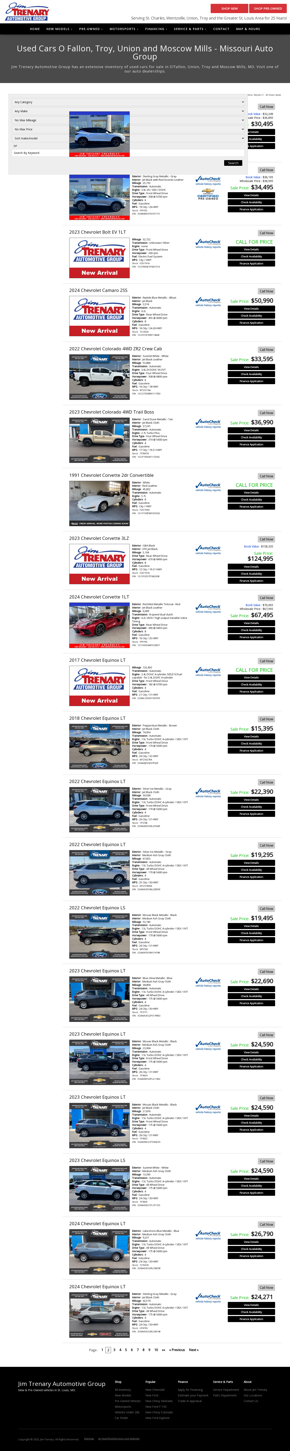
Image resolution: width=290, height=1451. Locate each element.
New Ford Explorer (157, 1419)
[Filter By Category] (34, 108)
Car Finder (121, 1419)
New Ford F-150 (156, 1408)
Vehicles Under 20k (127, 1414)
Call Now (266, 108)
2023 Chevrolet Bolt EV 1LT (97, 233)
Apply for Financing (190, 1391)
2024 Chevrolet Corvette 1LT (99, 598)
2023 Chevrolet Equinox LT (97, 972)
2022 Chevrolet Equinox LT (97, 783)
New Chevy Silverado (159, 1402)
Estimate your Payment (193, 1397)
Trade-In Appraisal (190, 1402)
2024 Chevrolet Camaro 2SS (98, 291)
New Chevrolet (155, 1391)
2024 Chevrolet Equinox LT (97, 1225)
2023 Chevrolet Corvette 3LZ (99, 539)
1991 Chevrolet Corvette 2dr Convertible (111, 476)
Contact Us (251, 1402)
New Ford (151, 1397)
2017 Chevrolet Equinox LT (97, 661)
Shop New (210, 10)
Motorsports (123, 30)
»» (163, 1351)
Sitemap (89, 1440)
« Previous (177, 1351)
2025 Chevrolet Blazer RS (95, 170)
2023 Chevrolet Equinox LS (97, 1162)
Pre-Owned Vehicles (128, 1402)
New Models (57, 30)
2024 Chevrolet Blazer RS (95, 107)
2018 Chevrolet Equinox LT (97, 720)
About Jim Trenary (255, 1391)
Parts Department (225, 1397)
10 (156, 1351)
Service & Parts (189, 30)
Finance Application (251, 147)
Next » (194, 1351)
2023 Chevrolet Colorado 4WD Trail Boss (111, 413)
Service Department (226, 1391)
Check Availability (251, 140)
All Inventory (123, 1391)
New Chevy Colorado (159, 1414)
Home (35, 30)
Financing (154, 30)
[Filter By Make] (34, 117)
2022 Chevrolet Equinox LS (97, 909)
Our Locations (253, 1397)
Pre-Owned (89, 30)
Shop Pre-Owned (262, 10)
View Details (251, 133)
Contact (221, 30)
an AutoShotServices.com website (119, 1440)
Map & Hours (248, 30)
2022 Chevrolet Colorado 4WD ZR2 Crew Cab (115, 350)
